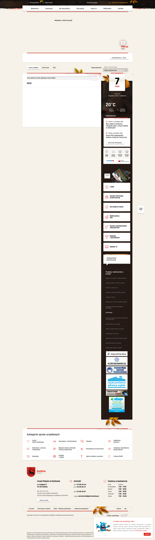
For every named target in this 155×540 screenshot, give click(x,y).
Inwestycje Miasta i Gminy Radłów (116, 278)
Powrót (118, 509)
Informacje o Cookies (43, 509)
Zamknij (147, 534)
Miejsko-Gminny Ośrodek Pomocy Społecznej (67, 449)
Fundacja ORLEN (110, 297)
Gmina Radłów (33, 68)
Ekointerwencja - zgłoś (119, 58)
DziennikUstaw (120, 155)
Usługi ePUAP (118, 456)
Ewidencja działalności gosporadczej (121, 449)
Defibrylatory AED (141, 210)
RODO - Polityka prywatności (62, 509)
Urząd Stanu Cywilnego (38, 441)
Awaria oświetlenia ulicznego (115, 329)
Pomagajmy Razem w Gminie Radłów (116, 302)
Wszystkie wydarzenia (115, 143)
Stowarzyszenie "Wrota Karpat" (115, 283)
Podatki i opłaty (61, 456)
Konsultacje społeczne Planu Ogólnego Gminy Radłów (43, 78)
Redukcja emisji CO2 (112, 288)
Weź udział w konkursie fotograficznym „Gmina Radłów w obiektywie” (117, 126)
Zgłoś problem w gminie (113, 324)
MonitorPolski (127, 155)
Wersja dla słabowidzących (120, 3)
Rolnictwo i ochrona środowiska (39, 449)
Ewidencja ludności (117, 441)
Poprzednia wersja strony (114, 348)
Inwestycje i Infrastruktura (68, 441)
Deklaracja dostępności (81, 509)
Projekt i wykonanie (117, 516)
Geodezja (35, 456)
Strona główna (34, 3)
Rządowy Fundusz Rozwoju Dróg (115, 292)
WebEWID (106, 155)
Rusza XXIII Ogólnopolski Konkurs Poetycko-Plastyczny (116, 136)
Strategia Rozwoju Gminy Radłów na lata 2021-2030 (117, 318)
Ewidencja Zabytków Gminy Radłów (116, 338)
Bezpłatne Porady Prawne (113, 343)
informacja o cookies (141, 531)
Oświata (89, 441)
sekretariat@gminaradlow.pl (86, 496)
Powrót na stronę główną (39, 21)
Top (125, 509)
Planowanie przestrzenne (95, 449)
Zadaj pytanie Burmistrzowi (111, 259)
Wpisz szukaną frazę (110, 67)
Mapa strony (49, 3)
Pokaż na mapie (44, 500)
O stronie (31, 509)
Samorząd (45, 68)
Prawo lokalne (113, 155)
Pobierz (107, 175)
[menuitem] (34, 8)
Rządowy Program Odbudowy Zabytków (114, 307)
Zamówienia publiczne (112, 333)
